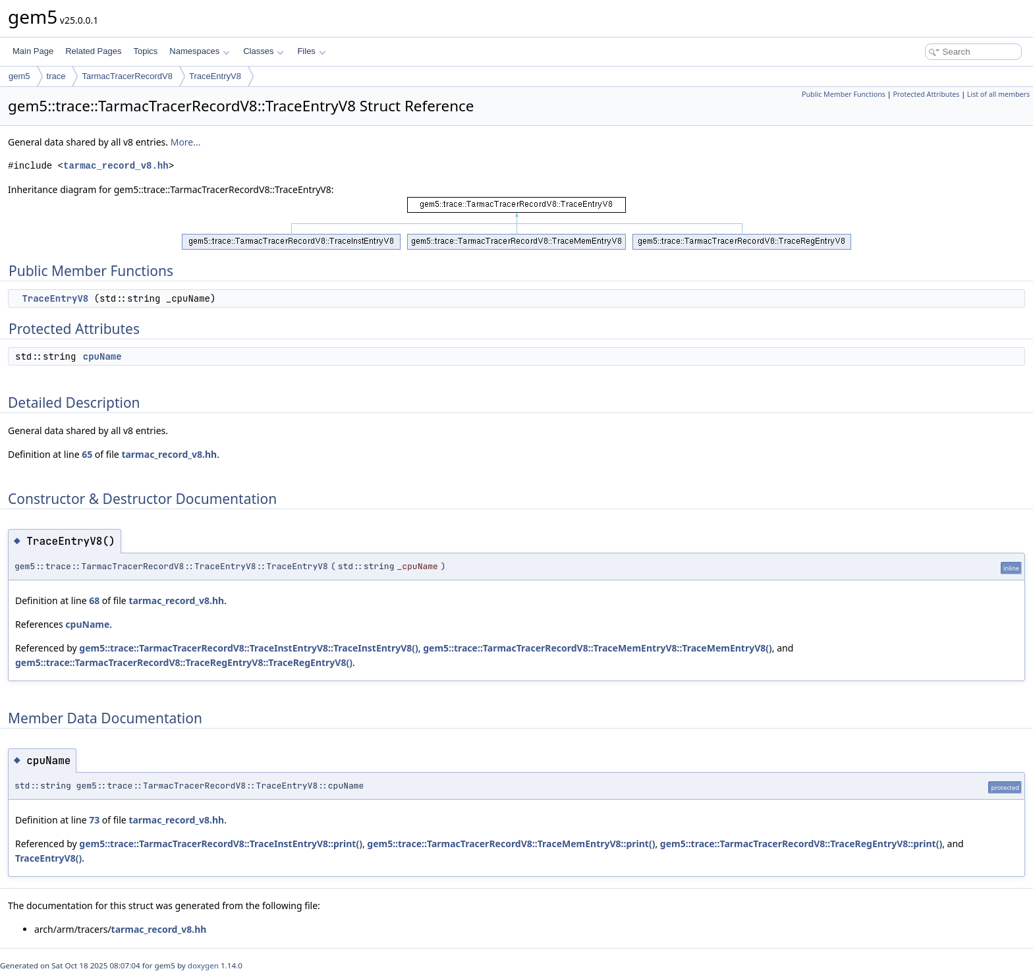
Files (311, 51)
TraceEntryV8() (48, 858)
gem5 (19, 76)
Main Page (33, 51)
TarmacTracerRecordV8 (127, 76)
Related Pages (93, 51)
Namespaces (199, 51)
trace (56, 76)
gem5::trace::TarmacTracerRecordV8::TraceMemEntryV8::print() (511, 843)
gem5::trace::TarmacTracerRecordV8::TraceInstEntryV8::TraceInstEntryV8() (248, 648)
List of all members (998, 94)
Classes (263, 51)
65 (87, 454)
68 (94, 600)
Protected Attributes (926, 94)
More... (186, 142)
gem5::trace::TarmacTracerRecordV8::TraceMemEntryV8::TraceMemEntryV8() (597, 648)
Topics (145, 51)
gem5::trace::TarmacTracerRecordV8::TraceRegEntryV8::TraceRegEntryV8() (183, 662)
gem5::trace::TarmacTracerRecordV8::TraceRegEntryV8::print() (801, 843)
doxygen (203, 965)
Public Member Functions (843, 94)
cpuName (102, 356)
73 (94, 820)
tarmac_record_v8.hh (116, 165)
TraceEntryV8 (215, 76)
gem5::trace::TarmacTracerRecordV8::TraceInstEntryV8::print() (220, 843)
